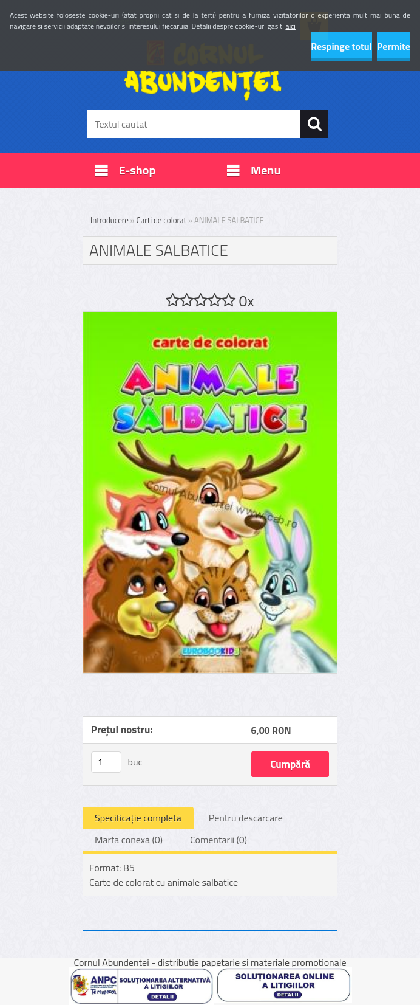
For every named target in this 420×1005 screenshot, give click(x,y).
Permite (393, 46)
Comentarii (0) (218, 839)
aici (290, 26)
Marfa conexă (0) (129, 839)
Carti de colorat (162, 220)
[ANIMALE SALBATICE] (210, 316)
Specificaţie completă (138, 817)
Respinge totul (341, 46)
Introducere (109, 220)
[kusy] (106, 762)
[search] (314, 124)
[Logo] (202, 70)
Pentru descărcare (246, 817)
